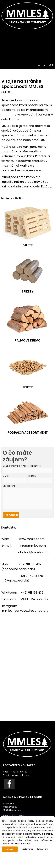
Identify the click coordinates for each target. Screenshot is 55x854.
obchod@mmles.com (34, 552)
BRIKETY (27, 291)
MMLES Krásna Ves (34, 599)
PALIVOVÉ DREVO (27, 340)
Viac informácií (22, 843)
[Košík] (51, 65)
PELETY (27, 387)
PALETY (27, 245)
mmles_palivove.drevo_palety (25, 611)
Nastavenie (27, 849)
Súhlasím (9, 849)
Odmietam (42, 849)
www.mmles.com (31, 539)
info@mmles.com (33, 546)
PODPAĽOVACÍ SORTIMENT (27, 432)
